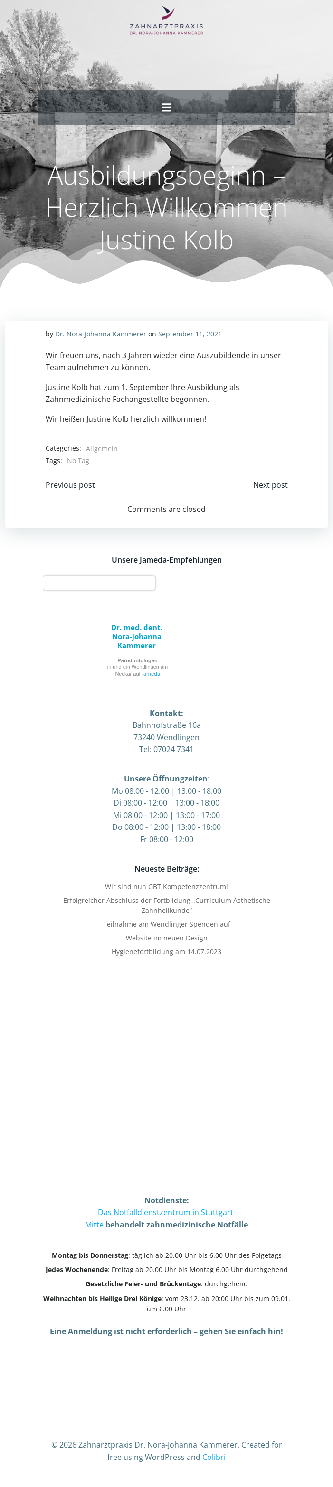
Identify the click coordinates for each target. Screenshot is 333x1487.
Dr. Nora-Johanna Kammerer (100, 333)
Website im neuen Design (167, 937)
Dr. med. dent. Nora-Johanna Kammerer (136, 636)
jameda (151, 673)
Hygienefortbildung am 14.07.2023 (166, 951)
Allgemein (102, 448)
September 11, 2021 (190, 333)
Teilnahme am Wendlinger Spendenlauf (166, 924)
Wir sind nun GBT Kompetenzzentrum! (166, 886)
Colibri (214, 1457)
